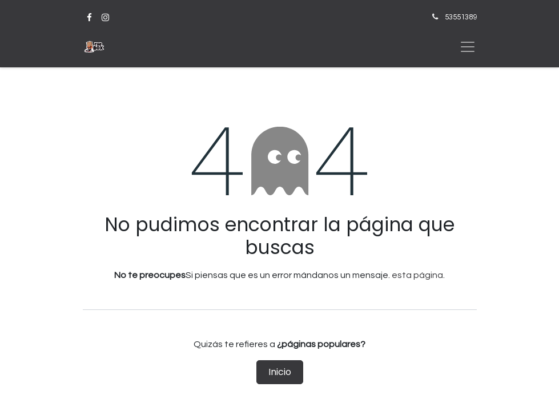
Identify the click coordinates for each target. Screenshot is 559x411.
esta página (417, 275)
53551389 (461, 17)
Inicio (279, 371)
